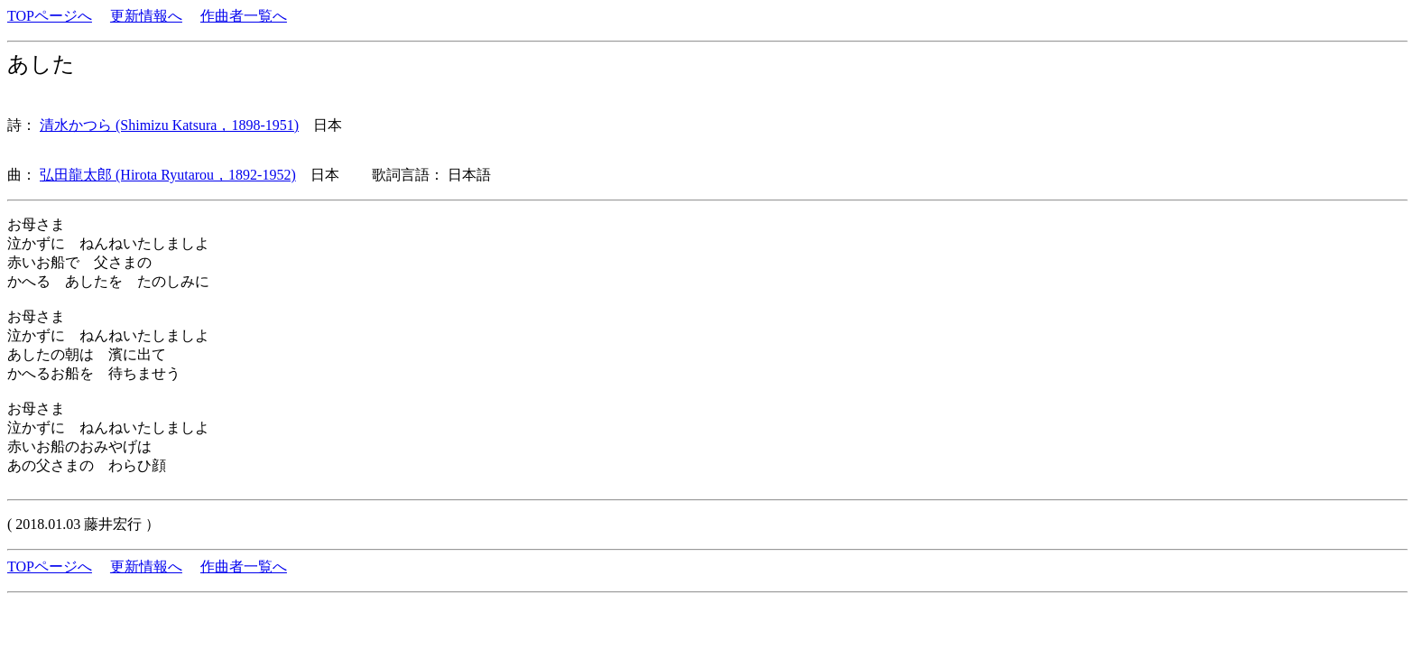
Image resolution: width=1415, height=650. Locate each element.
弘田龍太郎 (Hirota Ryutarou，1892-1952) (168, 174)
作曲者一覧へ (243, 15)
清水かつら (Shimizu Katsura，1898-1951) (169, 125)
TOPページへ (49, 15)
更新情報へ (146, 15)
